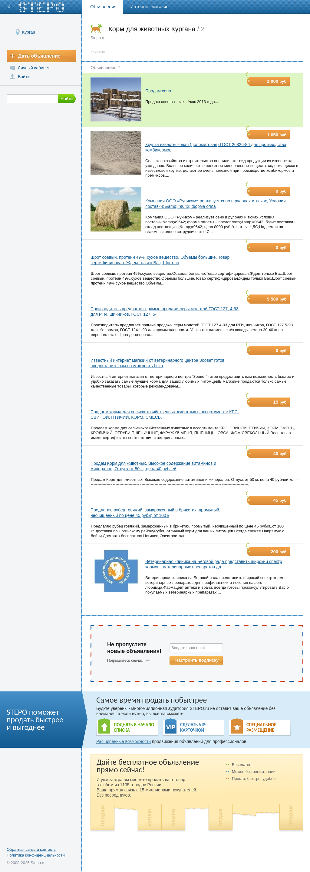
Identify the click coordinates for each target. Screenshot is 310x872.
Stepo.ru (98, 37)
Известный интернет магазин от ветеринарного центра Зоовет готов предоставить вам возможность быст (157, 363)
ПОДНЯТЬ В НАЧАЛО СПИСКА (134, 727)
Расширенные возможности (123, 741)
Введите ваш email (188, 647)
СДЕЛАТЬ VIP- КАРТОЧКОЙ (193, 727)
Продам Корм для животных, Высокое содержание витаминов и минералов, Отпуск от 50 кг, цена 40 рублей (153, 466)
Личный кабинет (34, 67)
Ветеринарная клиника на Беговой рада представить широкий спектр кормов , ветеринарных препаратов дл (213, 564)
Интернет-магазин (149, 6)
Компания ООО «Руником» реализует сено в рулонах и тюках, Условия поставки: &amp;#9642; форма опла (215, 203)
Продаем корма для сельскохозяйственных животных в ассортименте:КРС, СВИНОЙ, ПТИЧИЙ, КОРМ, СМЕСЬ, (165, 414)
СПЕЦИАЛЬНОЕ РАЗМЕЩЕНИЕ (261, 727)
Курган (28, 32)
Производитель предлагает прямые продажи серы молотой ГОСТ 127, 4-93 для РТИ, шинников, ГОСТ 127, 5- (165, 311)
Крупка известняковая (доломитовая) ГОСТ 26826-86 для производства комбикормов (215, 147)
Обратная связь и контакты (32, 849)
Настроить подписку (197, 660)
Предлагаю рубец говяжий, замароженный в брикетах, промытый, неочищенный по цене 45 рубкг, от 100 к (155, 513)
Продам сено (158, 90)
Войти (24, 76)
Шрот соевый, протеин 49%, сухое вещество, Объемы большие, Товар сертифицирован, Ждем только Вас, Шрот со (160, 260)
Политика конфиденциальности (36, 855)
